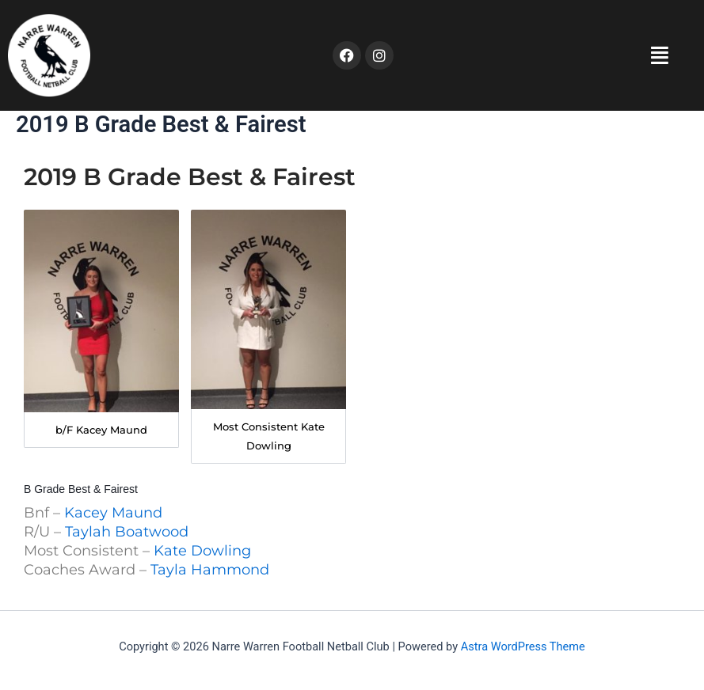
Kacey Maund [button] (113, 512)
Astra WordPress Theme (523, 646)
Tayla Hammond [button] (209, 569)
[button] (542, 55)
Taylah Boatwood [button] (126, 531)
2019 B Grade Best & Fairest (190, 176)
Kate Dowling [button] (202, 550)
